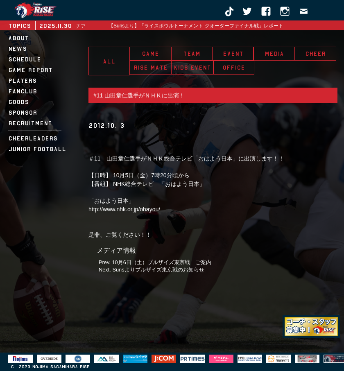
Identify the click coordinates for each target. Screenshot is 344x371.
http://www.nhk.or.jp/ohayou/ (124, 209)
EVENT (233, 53)
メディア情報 (116, 250)
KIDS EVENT (192, 67)
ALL (109, 61)
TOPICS (19, 26)
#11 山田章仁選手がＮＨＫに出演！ (139, 95)
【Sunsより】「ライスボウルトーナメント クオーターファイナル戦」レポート (196, 26)
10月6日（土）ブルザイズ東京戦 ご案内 (161, 262)
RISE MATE (150, 67)
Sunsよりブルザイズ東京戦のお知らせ (158, 270)
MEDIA (274, 53)
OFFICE (233, 67)
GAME (150, 53)
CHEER (315, 53)
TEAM (191, 53)
